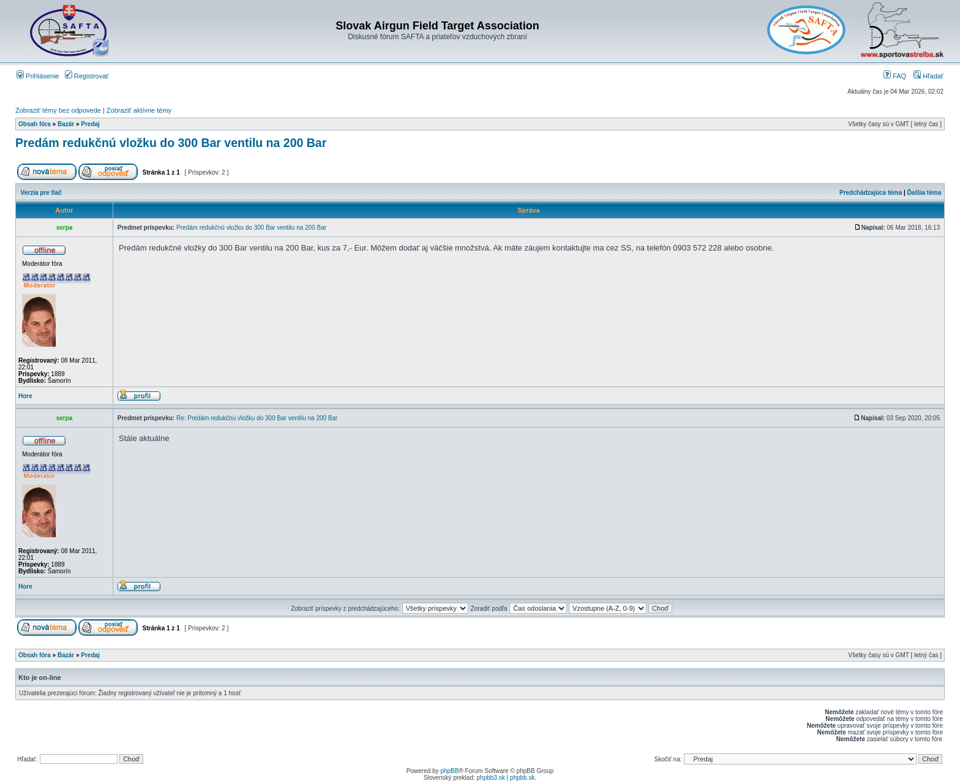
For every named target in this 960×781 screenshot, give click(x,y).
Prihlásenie (38, 76)
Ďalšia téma (924, 192)
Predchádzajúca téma (870, 192)
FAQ (894, 76)
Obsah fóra (34, 124)
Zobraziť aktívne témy (139, 110)
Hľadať (928, 76)
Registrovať (87, 76)
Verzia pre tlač (41, 192)
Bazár (66, 124)
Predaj (90, 124)
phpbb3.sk (491, 777)
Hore (25, 396)
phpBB (449, 771)
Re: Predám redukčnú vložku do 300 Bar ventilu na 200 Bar (257, 418)
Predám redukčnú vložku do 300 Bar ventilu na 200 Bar (170, 142)
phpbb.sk (522, 777)
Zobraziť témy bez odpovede (58, 110)
